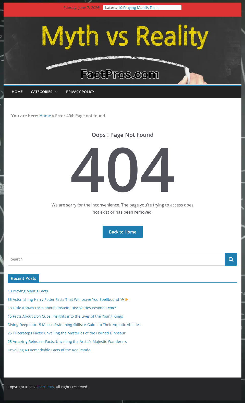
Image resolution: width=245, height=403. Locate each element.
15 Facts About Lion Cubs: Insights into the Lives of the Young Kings (65, 316)
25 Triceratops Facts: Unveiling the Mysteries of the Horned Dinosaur (67, 333)
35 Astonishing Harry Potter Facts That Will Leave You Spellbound (68, 299)
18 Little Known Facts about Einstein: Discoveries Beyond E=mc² (62, 307)
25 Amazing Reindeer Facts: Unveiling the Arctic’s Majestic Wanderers (67, 341)
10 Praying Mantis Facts (138, 7)
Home (17, 91)
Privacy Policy (80, 91)
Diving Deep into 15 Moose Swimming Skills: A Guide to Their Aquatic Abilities (74, 324)
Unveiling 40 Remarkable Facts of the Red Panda (49, 349)
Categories (41, 91)
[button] (55, 91)
